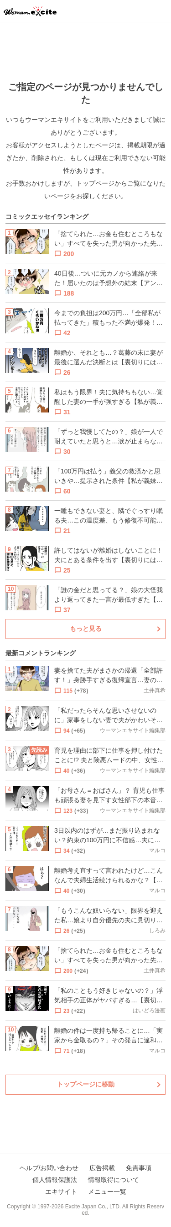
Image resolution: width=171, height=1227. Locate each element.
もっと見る (86, 628)
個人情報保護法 (54, 1179)
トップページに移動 (85, 1084)
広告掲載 (102, 1168)
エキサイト (61, 1191)
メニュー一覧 (107, 1191)
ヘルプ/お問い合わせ (49, 1168)
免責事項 (138, 1168)
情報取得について (113, 1179)
